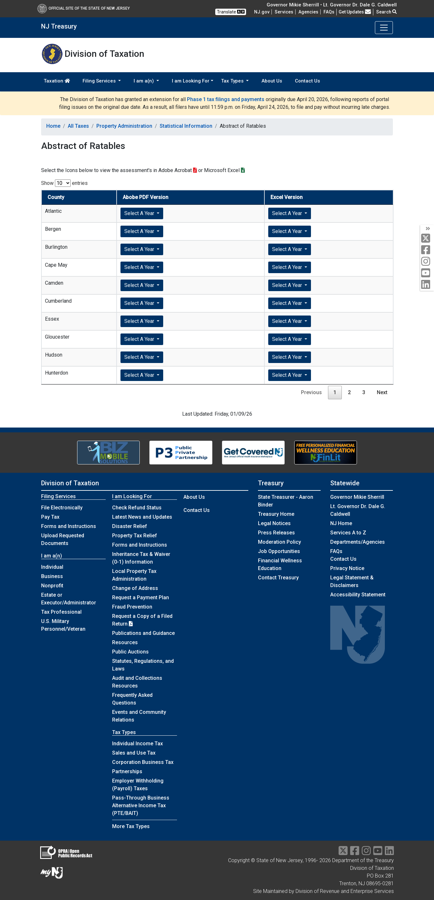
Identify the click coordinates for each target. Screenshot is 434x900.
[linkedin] (427, 284)
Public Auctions (130, 652)
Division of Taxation (70, 483)
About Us (271, 81)
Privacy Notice (347, 568)
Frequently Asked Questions (132, 699)
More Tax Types (131, 826)
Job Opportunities (279, 551)
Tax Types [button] (233, 81)
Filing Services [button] (100, 81)
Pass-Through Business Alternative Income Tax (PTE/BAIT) (140, 805)
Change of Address (135, 588)
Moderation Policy (279, 542)
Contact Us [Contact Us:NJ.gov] (343, 559)
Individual (52, 567)
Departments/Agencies (357, 542)
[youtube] (427, 273)
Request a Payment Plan (140, 597)
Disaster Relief (129, 526)
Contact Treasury (278, 578)
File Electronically (62, 508)
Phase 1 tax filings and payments (225, 99)
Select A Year (139, 213)
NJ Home (341, 523)
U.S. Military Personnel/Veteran (63, 625)
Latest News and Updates (142, 517)
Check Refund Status (137, 508)
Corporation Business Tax (142, 762)
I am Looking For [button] (190, 81)
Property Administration (124, 126)
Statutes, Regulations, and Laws (143, 665)
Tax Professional (61, 612)
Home (53, 126)
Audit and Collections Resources (137, 682)
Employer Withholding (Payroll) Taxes (138, 785)
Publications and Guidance (143, 633)
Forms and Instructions (68, 526)
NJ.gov (262, 11)
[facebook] (427, 250)
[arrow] (427, 229)
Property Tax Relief (134, 535)
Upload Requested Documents (62, 539)
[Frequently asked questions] (328, 11)
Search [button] (386, 11)
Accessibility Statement (357, 595)
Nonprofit (52, 586)
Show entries (64, 183)
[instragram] (366, 853)
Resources (125, 642)
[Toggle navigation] (384, 27)
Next (382, 392)
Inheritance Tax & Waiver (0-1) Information (141, 558)
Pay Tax (50, 517)
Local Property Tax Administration (134, 575)
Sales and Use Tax (133, 753)
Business (52, 576)
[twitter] (427, 238)
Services (284, 11)
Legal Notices (274, 523)
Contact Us (307, 81)
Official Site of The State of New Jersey (83, 8)
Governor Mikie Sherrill (357, 497)
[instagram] (427, 261)
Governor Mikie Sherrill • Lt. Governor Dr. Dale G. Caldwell (332, 5)
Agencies (308, 11)
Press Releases (276, 533)
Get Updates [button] (355, 11)
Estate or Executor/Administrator (68, 599)
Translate (230, 12)
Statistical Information (186, 126)
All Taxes (78, 126)
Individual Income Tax (137, 743)
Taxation (57, 81)
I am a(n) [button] (144, 81)
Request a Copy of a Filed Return (142, 620)
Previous (311, 392)
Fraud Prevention (132, 607)
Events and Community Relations (139, 716)
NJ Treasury (59, 26)
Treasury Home (276, 514)
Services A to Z (348, 533)
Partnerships (127, 771)
